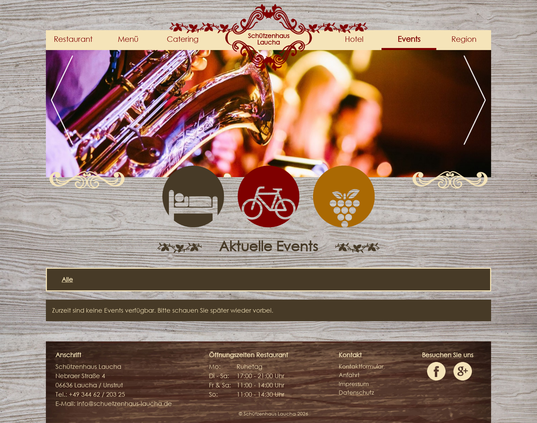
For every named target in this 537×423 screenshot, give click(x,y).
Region (463, 39)
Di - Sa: (219, 375)
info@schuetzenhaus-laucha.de (124, 403)
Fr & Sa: (220, 385)
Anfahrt (349, 374)
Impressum (354, 383)
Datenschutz (356, 392)
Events (409, 39)
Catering (183, 39)
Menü (128, 39)
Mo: (215, 366)
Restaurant (73, 39)
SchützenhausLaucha (268, 39)
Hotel (354, 39)
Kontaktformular (361, 366)
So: (213, 394)
